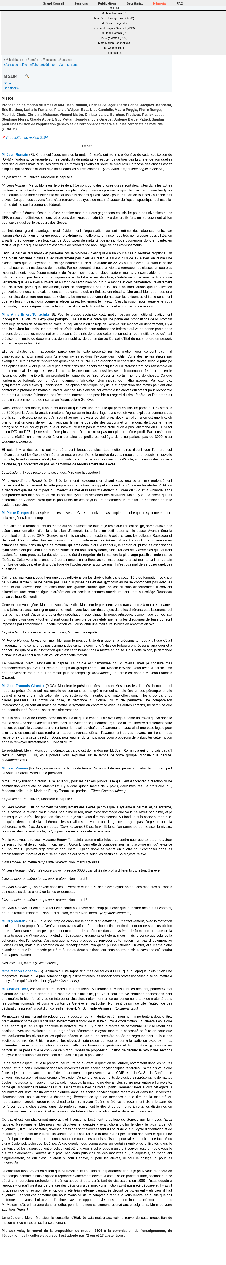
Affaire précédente (42, 64)
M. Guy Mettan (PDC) (114, 38)
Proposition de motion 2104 (27, 137)
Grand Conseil (53, 3)
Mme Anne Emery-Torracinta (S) (114, 18)
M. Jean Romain (15, 154)
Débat (8, 83)
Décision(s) (11, 88)
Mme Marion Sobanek (19, 971)
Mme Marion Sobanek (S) (114, 42)
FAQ (180, 3)
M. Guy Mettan (13, 921)
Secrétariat (135, 3)
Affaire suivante (68, 64)
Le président (114, 52)
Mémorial (159, 3)
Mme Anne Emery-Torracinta (25, 314)
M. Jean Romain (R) (114, 13)
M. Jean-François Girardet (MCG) (114, 28)
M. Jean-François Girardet (23, 686)
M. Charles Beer (114, 47)
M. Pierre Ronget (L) (114, 23)
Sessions (81, 3)
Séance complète (15, 64)
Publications (107, 3)
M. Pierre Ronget (15, 513)
